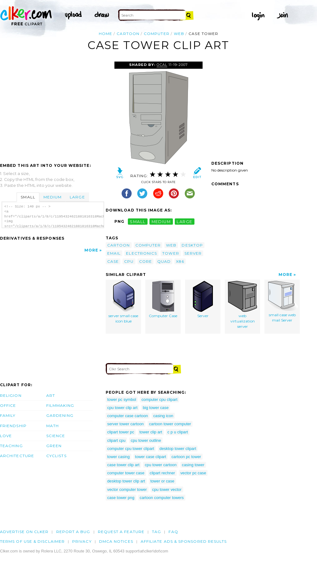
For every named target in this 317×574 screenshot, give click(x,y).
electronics (141, 253)
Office (8, 405)
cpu (128, 261)
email (114, 253)
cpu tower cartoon (161, 464)
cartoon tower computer (170, 424)
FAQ (173, 531)
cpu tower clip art (122, 407)
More (91, 250)
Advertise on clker (24, 531)
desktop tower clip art (126, 481)
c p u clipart (178, 432)
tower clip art (150, 432)
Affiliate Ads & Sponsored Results (184, 541)
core (145, 261)
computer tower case (125, 473)
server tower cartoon (125, 424)
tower (170, 253)
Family (7, 415)
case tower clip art (123, 464)
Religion (11, 395)
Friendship (13, 425)
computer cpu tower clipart (130, 448)
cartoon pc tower (186, 456)
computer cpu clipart (159, 399)
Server (203, 299)
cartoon (128, 33)
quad (164, 261)
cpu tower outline (146, 440)
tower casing (118, 456)
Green (54, 445)
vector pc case (193, 473)
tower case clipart (150, 456)
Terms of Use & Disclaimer (32, 541)
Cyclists (56, 455)
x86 (180, 261)
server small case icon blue (123, 302)
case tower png (120, 497)
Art (50, 395)
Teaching (11, 445)
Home (105, 33)
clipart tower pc (120, 432)
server (193, 253)
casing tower (193, 464)
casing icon (163, 415)
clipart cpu (116, 440)
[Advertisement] (52, 108)
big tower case (156, 407)
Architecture (17, 455)
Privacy (82, 541)
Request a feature (121, 531)
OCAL (162, 64)
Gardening (59, 415)
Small (28, 197)
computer (156, 33)
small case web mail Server (282, 301)
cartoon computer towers (162, 497)
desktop (192, 245)
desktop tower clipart (177, 448)
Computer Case (163, 299)
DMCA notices (116, 541)
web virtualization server (242, 304)
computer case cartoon (127, 415)
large (184, 221)
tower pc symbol (121, 399)
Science (55, 435)
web (179, 33)
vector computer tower (127, 489)
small (137, 221)
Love (6, 435)
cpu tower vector (167, 489)
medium (161, 221)
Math (52, 425)
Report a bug (73, 531)
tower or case (162, 481)
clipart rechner (162, 473)
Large (77, 197)
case (113, 261)
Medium (52, 197)
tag (156, 531)
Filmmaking (60, 405)
